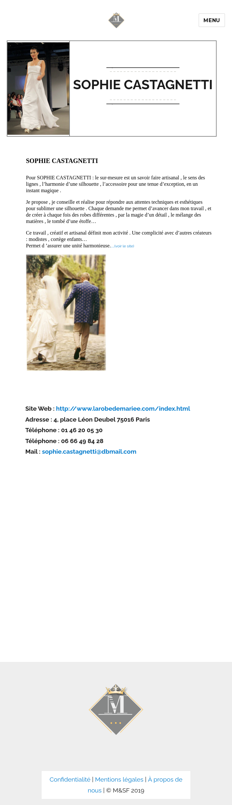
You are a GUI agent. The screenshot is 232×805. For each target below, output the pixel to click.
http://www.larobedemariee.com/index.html (123, 408)
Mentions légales (119, 779)
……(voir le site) (122, 246)
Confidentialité (70, 779)
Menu (211, 20)
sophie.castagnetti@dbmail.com (89, 451)
